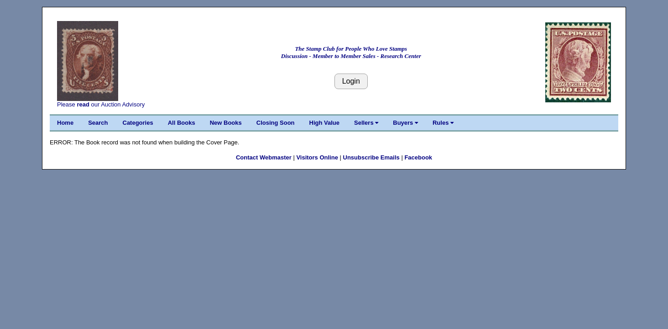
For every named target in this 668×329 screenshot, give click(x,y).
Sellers (366, 122)
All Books (181, 122)
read (83, 104)
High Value (324, 122)
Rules (443, 122)
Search (98, 122)
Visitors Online (317, 157)
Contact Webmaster (264, 157)
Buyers (405, 122)
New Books (226, 122)
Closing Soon (275, 122)
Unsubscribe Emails (371, 157)
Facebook (418, 157)
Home (65, 122)
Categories (138, 122)
